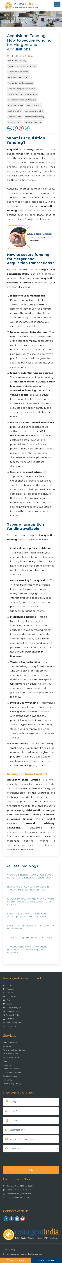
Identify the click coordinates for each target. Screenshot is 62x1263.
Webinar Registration (13, 1022)
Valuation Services (10, 1054)
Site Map (8, 1019)
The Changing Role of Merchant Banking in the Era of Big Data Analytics (27, 949)
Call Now (46, 1260)
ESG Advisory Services (12, 1072)
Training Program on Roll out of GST (29, 937)
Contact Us (9, 1026)
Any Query (15, 1260)
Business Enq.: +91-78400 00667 (17, 1186)
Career (7, 1004)
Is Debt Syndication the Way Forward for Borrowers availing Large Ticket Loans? (30, 901)
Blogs (16, 15)
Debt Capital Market (11, 1069)
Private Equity (9, 1046)
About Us (8, 989)
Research (7, 1065)
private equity (16, 810)
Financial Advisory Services (14, 1050)
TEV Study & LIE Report (12, 1057)
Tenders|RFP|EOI (11, 1015)
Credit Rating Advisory (12, 1084)
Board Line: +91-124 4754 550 (16, 1190)
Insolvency (7, 1080)
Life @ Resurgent (12, 1008)
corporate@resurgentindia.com (17, 1193)
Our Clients (9, 996)
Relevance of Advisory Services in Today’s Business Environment (28, 888)
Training (6, 1061)
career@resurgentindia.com (16, 1197)
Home (6, 15)
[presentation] (23, 1159)
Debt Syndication (10, 1042)
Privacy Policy (9, 1250)
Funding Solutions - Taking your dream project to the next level (27, 915)
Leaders (8, 993)
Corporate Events (12, 1011)
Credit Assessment (10, 1076)
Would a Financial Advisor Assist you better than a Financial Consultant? (30, 876)
